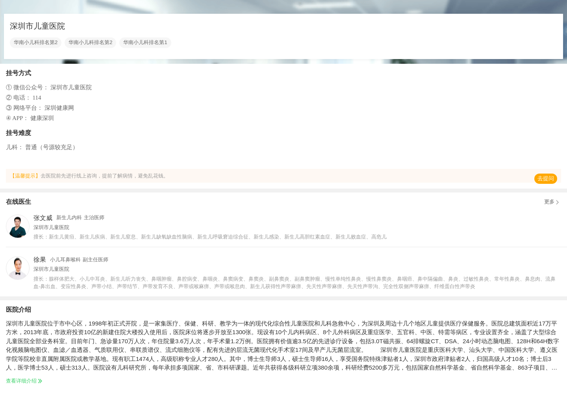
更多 (552, 202)
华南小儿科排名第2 (35, 42)
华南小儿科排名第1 (145, 42)
